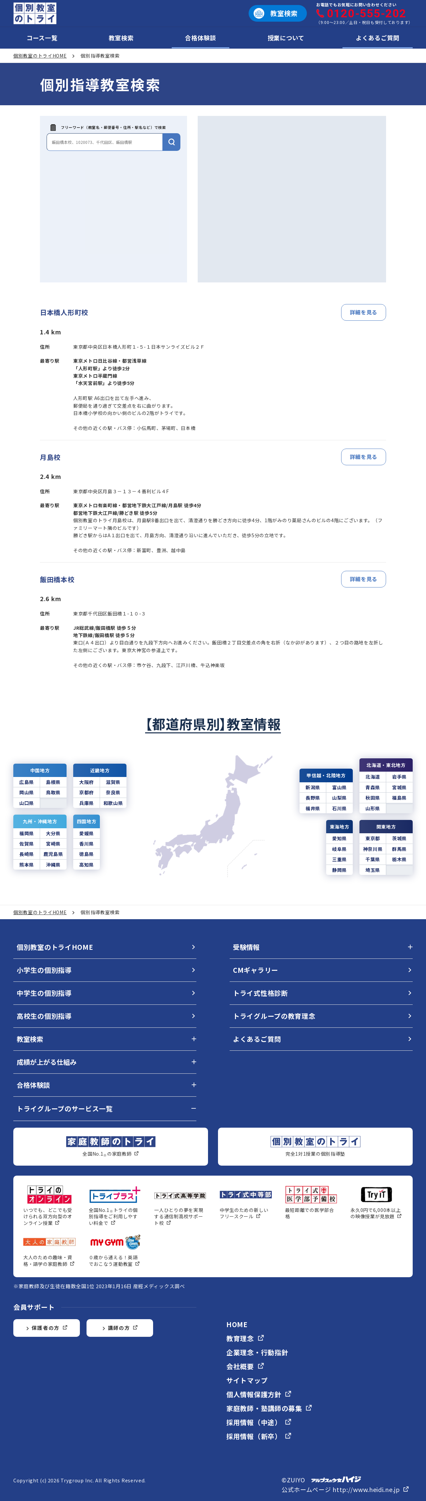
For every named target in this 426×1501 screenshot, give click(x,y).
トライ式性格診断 (260, 993)
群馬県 (399, 849)
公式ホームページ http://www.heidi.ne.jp (345, 1489)
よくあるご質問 (377, 37)
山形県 (372, 808)
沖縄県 (53, 864)
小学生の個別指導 (44, 970)
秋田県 (372, 797)
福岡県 (26, 833)
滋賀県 (113, 782)
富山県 (339, 787)
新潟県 (313, 787)
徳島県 (86, 854)
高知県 (86, 864)
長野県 (313, 797)
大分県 (53, 833)
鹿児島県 (53, 854)
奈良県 (113, 792)
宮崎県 (53, 843)
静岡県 (339, 870)
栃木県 (399, 859)
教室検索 (121, 37)
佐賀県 (26, 843)
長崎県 (26, 854)
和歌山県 (113, 803)
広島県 (26, 782)
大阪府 (86, 782)
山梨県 (339, 797)
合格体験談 (200, 37)
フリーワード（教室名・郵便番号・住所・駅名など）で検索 (108, 127)
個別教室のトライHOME (55, 947)
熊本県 (26, 864)
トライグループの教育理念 (274, 1016)
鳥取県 (53, 792)
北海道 (372, 776)
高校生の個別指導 (44, 1016)
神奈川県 (373, 849)
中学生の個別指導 (44, 993)
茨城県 (399, 838)
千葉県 (372, 859)
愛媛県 (86, 833)
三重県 (339, 859)
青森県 (372, 787)
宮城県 (399, 787)
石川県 (339, 808)
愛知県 (339, 838)
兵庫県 (86, 803)
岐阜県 (339, 849)
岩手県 (399, 776)
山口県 (26, 803)
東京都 (372, 838)
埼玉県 (372, 870)
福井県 (313, 808)
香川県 (86, 843)
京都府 (86, 792)
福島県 (399, 797)
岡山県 (26, 792)
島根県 (53, 782)
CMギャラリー (255, 970)
